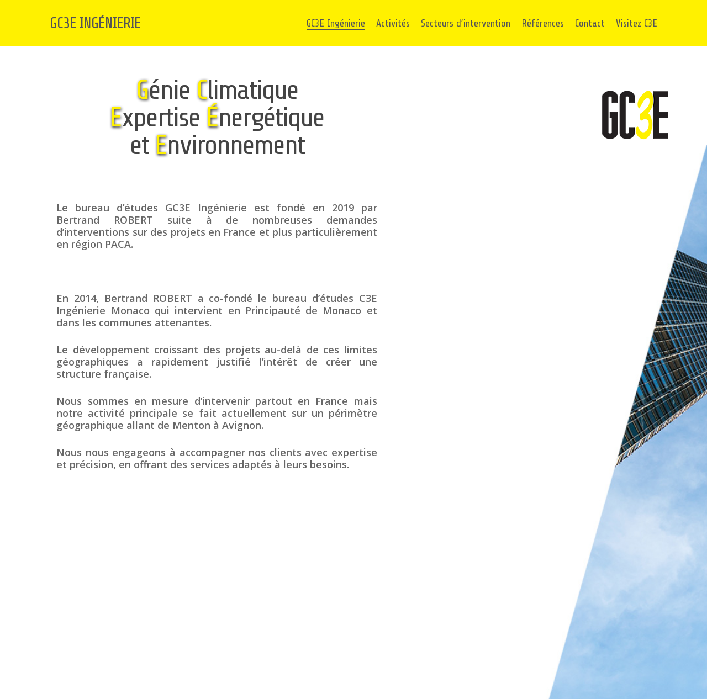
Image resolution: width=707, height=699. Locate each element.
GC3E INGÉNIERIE (95, 23)
